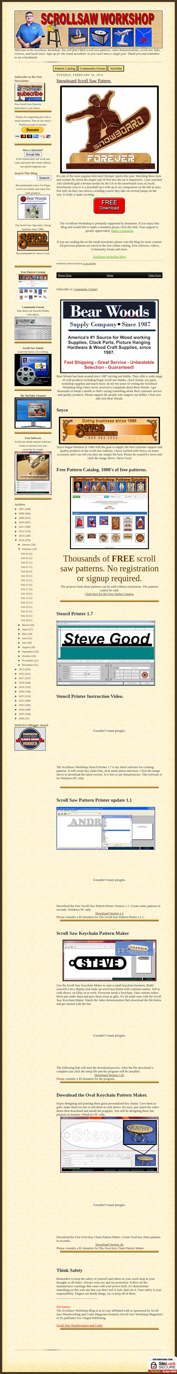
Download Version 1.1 (109, 913)
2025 (22, 713)
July (24, 642)
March (26, 624)
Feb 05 (25, 562)
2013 (22, 535)
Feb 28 (25, 620)
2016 (22, 673)
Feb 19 (25, 598)
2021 (22, 696)
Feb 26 (25, 615)
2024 (22, 709)
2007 (22, 508)
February (27, 548)
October (26, 655)
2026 (22, 718)
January (26, 544)
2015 (22, 669)
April (25, 629)
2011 (22, 526)
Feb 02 (25, 553)
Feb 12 (25, 580)
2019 (22, 687)
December (28, 664)
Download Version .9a (109, 1244)
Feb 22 (25, 602)
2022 (22, 700)
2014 (22, 540)
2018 (22, 682)
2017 (22, 678)
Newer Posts (64, 275)
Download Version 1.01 (109, 1075)
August (26, 647)
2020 (22, 691)
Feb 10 (25, 575)
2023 (22, 705)
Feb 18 (25, 593)
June (25, 638)
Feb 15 (25, 584)
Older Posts (154, 275)
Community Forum (93, 68)
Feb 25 (25, 611)
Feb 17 (25, 589)
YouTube (116, 68)
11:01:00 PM (89, 263)
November (28, 660)
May (25, 633)
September (28, 651)
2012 (22, 531)
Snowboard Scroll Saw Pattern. (83, 80)
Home (110, 275)
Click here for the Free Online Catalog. (109, 594)
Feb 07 (25, 566)
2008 (22, 513)
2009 (22, 517)
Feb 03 (25, 558)
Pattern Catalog (65, 68)
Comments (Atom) (85, 289)
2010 (22, 522)
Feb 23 (25, 606)
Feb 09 (25, 571)
